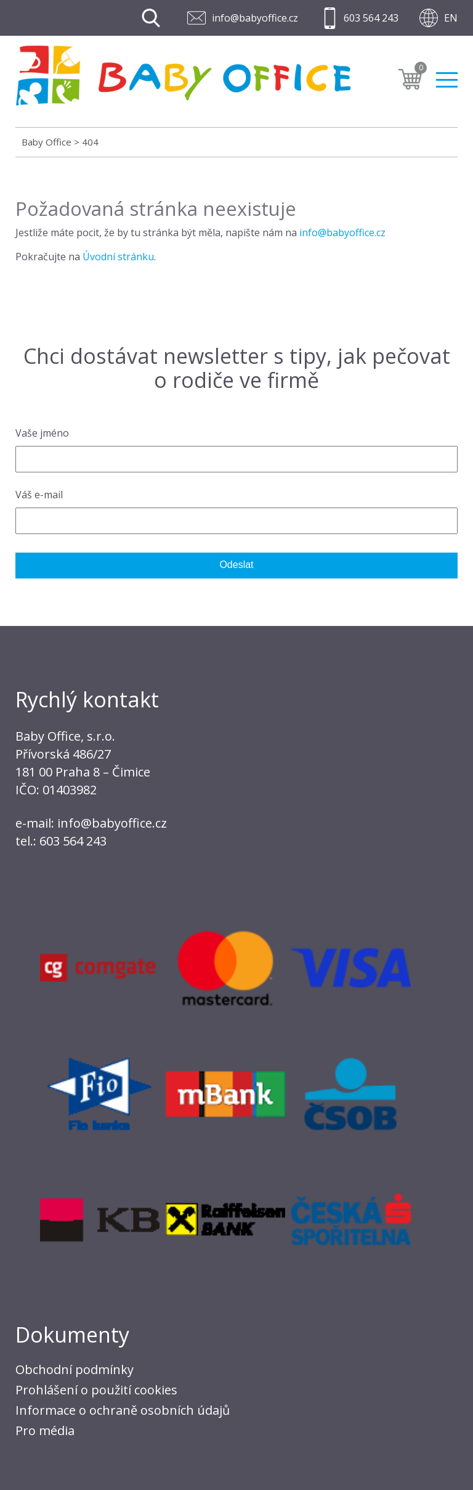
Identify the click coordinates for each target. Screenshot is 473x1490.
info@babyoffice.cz (255, 18)
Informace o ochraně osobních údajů (122, 1410)
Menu (447, 80)
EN (451, 18)
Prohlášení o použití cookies (96, 1389)
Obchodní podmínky (74, 1369)
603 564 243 (371, 18)
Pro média (45, 1430)
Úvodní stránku (118, 256)
